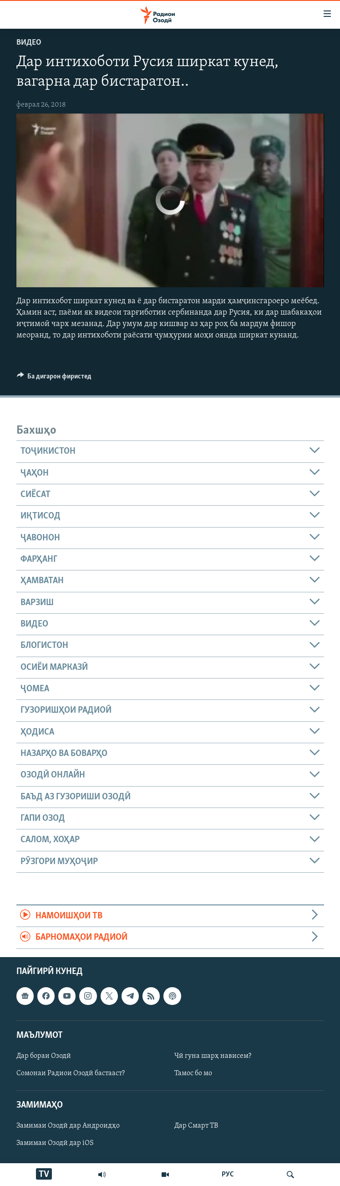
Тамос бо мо (193, 1073)
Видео (28, 42)
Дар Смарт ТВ (196, 1125)
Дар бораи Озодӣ (43, 1056)
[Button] (54, 378)
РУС (228, 1174)
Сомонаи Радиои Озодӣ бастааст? (70, 1073)
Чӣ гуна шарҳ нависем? (212, 1056)
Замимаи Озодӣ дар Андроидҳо (68, 1125)
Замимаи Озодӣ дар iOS (55, 1143)
